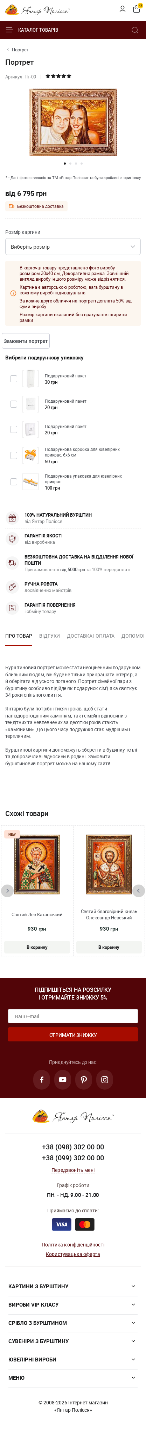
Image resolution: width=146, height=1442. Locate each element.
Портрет (20, 49)
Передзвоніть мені (73, 1170)
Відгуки (49, 635)
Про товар (18, 635)
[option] (19, 638)
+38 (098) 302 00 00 (73, 1146)
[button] (65, 163)
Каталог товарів (31, 30)
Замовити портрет (26, 341)
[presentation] (7, 891)
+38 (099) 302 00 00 (73, 1157)
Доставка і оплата (90, 635)
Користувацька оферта (73, 1254)
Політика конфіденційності (73, 1244)
